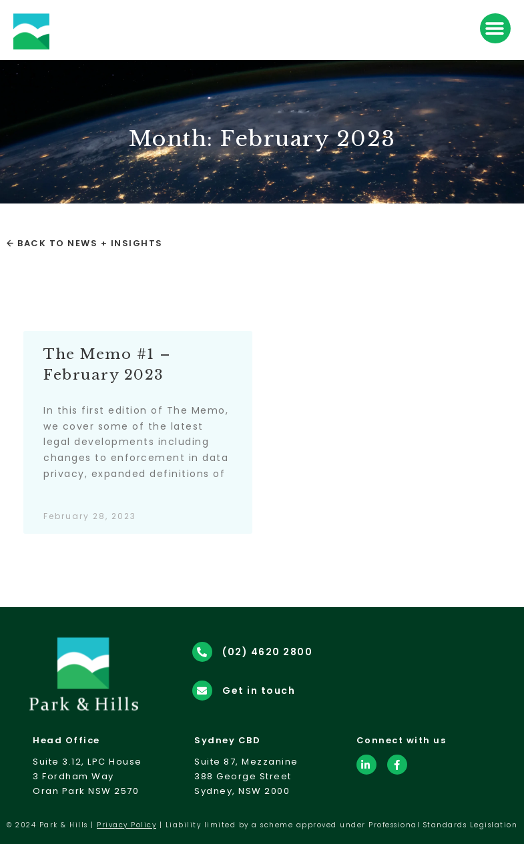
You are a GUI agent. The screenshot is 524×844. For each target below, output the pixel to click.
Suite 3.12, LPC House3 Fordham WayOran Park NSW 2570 (87, 776)
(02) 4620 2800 (267, 652)
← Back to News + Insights (85, 243)
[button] (495, 28)
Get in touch (258, 690)
